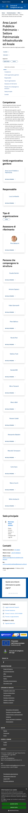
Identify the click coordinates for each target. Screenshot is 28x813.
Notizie (5, 731)
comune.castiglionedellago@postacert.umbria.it (15, 564)
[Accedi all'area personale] (22, 2)
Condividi (6, 52)
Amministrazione (11, 13)
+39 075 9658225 (16, 553)
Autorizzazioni (9, 722)
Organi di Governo (8, 669)
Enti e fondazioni (7, 676)
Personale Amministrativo (10, 681)
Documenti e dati (7, 683)
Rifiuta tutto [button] (14, 807)
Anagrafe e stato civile (9, 691)
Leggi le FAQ (6, 779)
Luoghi (5, 742)
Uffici (19, 13)
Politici (5, 679)
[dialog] (14, 800)
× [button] (26, 789)
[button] (14, 810)
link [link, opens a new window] (6, 800)
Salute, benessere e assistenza (14, 719)
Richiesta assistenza (8, 781)
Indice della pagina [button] (9, 67)
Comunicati (6, 733)
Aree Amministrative (8, 671)
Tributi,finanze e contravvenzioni (14, 714)
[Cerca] (25, 6)
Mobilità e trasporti (8, 702)
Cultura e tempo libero (9, 693)
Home (3, 13)
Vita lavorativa (7, 695)
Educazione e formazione (12, 710)
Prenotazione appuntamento (10, 774)
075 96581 (17, 550)
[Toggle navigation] (3, 6)
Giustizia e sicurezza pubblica (13, 712)
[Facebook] (3, 662)
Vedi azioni (6, 55)
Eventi (5, 745)
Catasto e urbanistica (8, 700)
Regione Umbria (6, 2)
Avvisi (4, 736)
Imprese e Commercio (8, 698)
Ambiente (8, 717)
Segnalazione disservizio (9, 776)
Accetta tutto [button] (14, 804)
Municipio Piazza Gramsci (11, 523)
